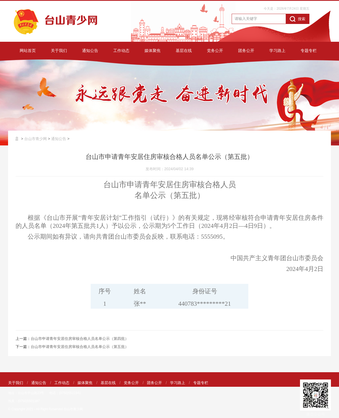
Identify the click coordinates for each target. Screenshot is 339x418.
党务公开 (215, 50)
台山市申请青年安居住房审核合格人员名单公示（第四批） (80, 338)
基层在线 (184, 50)
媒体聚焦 (152, 50)
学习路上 (277, 50)
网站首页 (28, 50)
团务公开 (246, 50)
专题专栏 (309, 50)
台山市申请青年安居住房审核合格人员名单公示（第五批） (80, 346)
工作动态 (121, 50)
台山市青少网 (35, 139)
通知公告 (90, 50)
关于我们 (59, 50)
